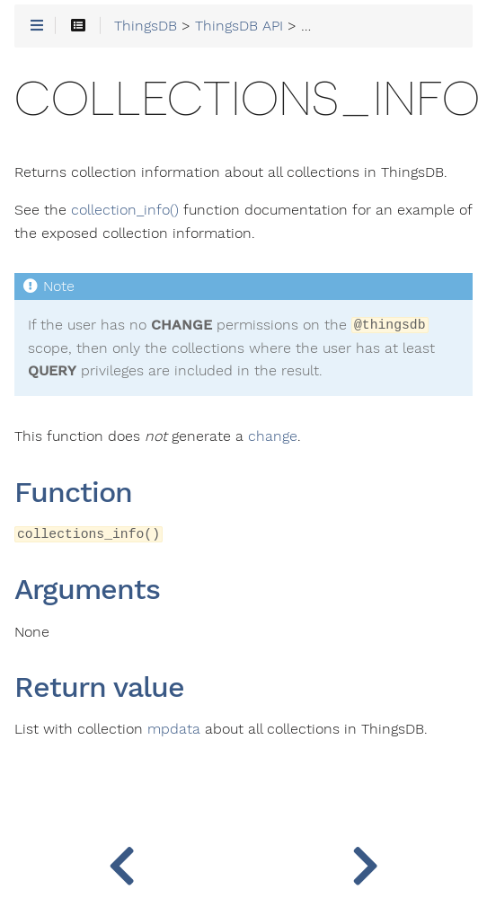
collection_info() (125, 210)
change (272, 436)
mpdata (173, 729)
